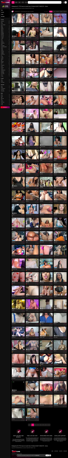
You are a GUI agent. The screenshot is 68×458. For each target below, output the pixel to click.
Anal (5, 22)
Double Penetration (5, 46)
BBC (5, 97)
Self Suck (5, 89)
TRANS (26, 2)
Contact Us (12, 455)
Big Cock (5, 98)
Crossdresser (5, 88)
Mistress (5, 61)
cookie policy (37, 455)
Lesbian (5, 57)
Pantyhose (5, 65)
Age (54, 11)
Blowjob (5, 32)
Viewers (65, 11)
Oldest (61, 11)
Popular (51, 11)
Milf (5, 60)
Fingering (5, 51)
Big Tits (5, 29)
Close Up (5, 35)
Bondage (5, 33)
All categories (5, 107)
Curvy (5, 40)
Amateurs (5, 21)
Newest (58, 11)
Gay (5, 99)
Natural (5, 62)
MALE (19, 2)
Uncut (5, 104)
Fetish (5, 49)
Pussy (5, 68)
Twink (5, 103)
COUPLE (23, 2)
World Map (5, 16)
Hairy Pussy (5, 54)
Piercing (5, 67)
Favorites (5, 12)
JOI (5, 55)
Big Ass (5, 28)
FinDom (5, 50)
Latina (5, 56)
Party (5, 66)
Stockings (5, 72)
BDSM (5, 27)
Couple (5, 38)
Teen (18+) (5, 73)
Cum (5, 39)
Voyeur (5, 76)
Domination (5, 45)
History (5, 14)
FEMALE (16, 2)
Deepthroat (5, 43)
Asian (5, 23)
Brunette (5, 34)
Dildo (5, 44)
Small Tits (5, 71)
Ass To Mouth (5, 24)
